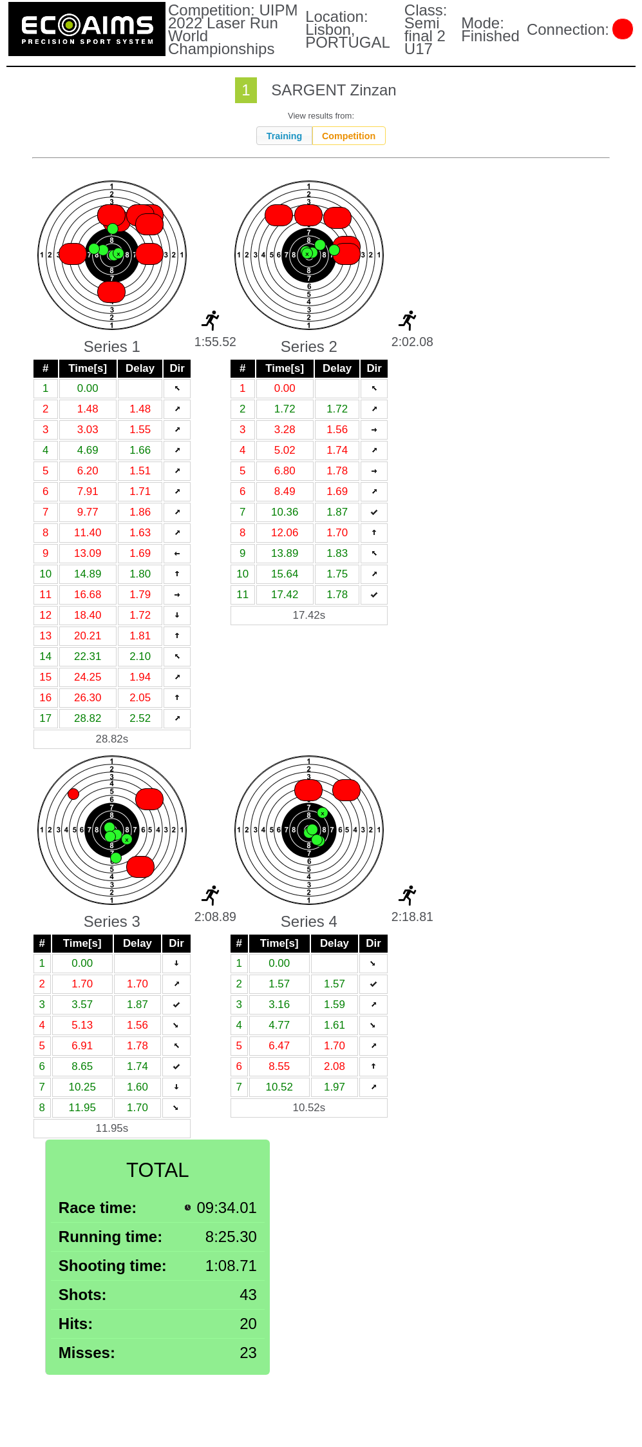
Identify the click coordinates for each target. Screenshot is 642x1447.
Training (285, 136)
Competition (348, 136)
